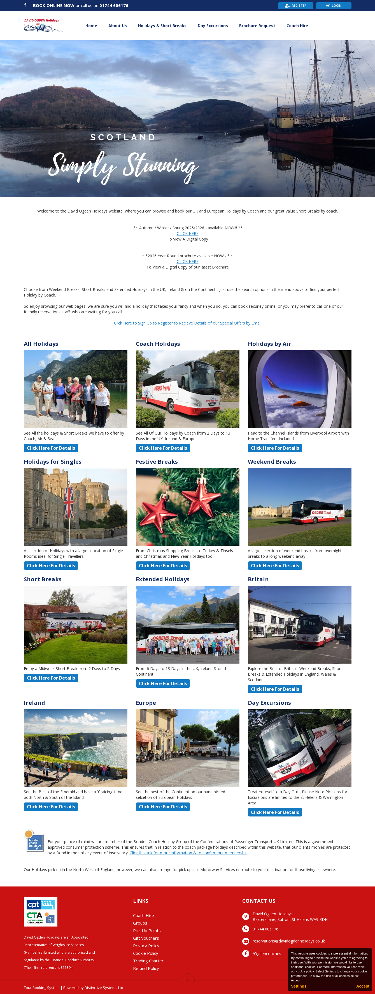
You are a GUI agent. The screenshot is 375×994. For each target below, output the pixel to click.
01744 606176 (113, 5)
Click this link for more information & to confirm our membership (189, 852)
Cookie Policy (145, 953)
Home (91, 25)
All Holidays (41, 343)
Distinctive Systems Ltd (104, 987)
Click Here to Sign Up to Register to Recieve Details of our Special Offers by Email (187, 323)
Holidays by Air (269, 343)
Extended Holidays (163, 579)
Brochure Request (257, 25)
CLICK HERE (188, 233)
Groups (140, 923)
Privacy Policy (146, 945)
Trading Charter (148, 960)
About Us (117, 25)
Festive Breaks (157, 461)
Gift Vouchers (146, 938)
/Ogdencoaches (267, 953)
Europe (146, 702)
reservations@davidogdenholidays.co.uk (289, 941)
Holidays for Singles (52, 461)
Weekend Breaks (272, 461)
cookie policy (305, 971)
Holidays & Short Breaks (162, 25)
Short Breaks (43, 579)
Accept (362, 986)
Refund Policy (146, 968)
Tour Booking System (42, 987)
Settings (298, 986)
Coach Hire (297, 25)
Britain (258, 579)
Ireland (34, 702)
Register (299, 5)
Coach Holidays (158, 343)
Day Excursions (213, 25)
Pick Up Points (147, 930)
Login (336, 5)
